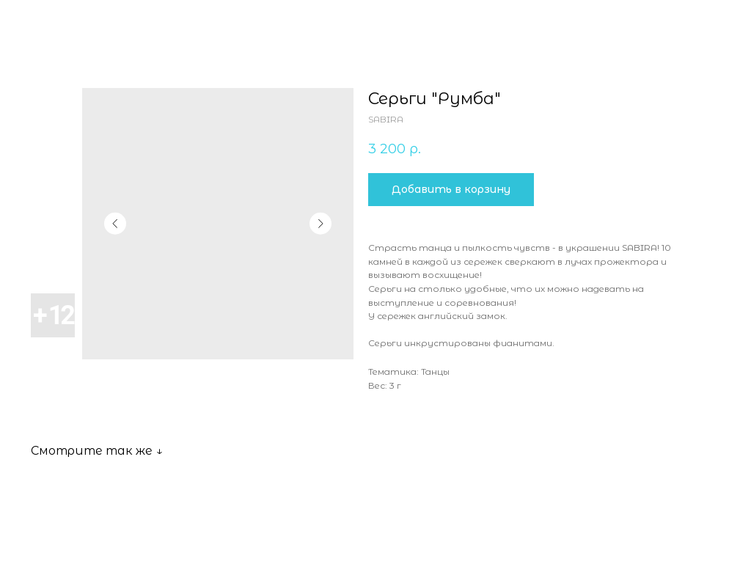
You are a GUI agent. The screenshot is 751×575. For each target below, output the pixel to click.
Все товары (55, 20)
